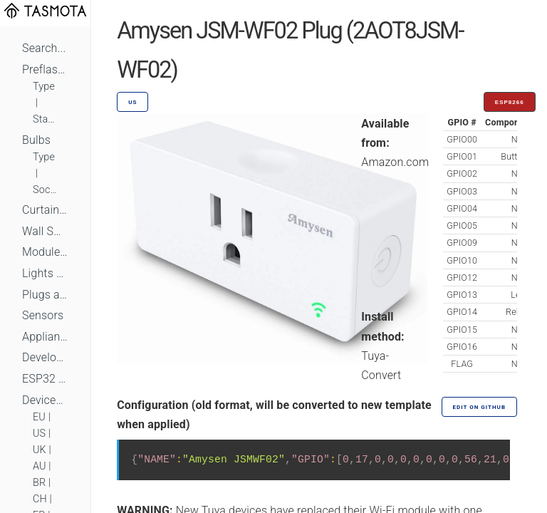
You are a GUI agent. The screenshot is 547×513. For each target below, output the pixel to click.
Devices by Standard (45, 400)
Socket (45, 190)
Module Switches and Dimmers (45, 252)
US (39, 434)
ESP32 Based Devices (45, 378)
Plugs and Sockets (45, 294)
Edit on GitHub (479, 407)
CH (40, 499)
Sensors (42, 315)
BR (39, 483)
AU (39, 466)
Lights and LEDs (45, 273)
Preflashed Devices (45, 69)
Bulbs (36, 140)
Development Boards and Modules (45, 357)
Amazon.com (395, 162)
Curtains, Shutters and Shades (45, 210)
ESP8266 (509, 102)
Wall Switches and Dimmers (45, 231)
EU (39, 417)
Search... (44, 48)
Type (44, 87)
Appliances (45, 336)
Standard (45, 119)
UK (39, 450)
